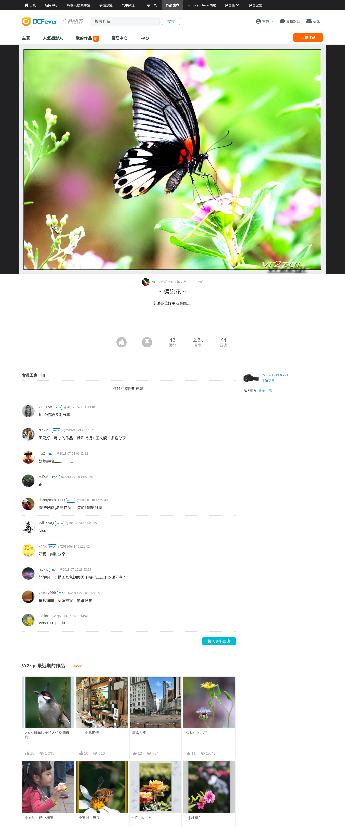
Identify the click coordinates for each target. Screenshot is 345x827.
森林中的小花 (196, 733)
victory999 (47, 592)
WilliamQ (46, 523)
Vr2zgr (153, 281)
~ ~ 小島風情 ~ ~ (92, 733)
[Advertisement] (172, 323)
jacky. (43, 569)
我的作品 (87, 39)
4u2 (42, 453)
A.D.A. (44, 476)
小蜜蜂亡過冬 (89, 818)
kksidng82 (47, 616)
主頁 (26, 38)
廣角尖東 (139, 733)
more (78, 666)
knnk (43, 546)
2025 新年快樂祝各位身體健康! (47, 735)
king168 (45, 407)
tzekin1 (45, 430)
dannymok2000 (52, 500)
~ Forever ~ (141, 818)
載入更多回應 (218, 641)
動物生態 (265, 391)
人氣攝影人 (53, 38)
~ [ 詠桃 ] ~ (194, 818)
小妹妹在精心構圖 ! (40, 818)
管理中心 (120, 38)
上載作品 (308, 37)
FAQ (144, 38)
